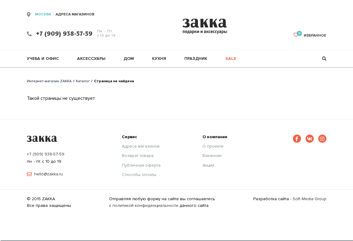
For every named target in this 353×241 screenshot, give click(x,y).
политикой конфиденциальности (145, 205)
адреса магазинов (75, 14)
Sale (230, 58)
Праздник (195, 58)
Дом (129, 58)
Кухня (159, 58)
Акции (208, 165)
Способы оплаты (139, 174)
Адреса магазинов (141, 146)
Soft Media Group (309, 198)
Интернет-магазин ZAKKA (49, 81)
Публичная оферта (141, 165)
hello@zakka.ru (48, 174)
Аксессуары (91, 58)
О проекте (213, 146)
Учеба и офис (43, 58)
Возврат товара (138, 155)
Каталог (83, 81)
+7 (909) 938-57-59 (45, 154)
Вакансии (212, 155)
